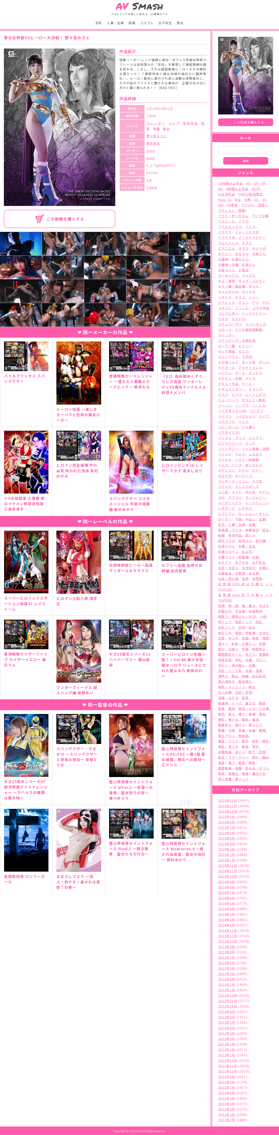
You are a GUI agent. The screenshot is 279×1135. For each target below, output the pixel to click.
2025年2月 (226, 854)
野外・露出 (260, 757)
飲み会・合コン (257, 768)
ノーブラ (242, 405)
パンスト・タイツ (231, 438)
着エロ (250, 703)
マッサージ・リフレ (233, 481)
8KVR (256, 188)
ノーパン (225, 405)
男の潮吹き (226, 681)
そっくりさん (228, 356)
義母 (255, 719)
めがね (250, 492)
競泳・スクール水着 (254, 708)
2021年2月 (226, 1114)
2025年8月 (226, 822)
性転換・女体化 (257, 632)
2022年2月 (226, 1049)
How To (225, 199)
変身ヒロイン (228, 551)
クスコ (240, 297)
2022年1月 (226, 1055)
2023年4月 (226, 973)
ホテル (243, 470)
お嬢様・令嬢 (228, 264)
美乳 (221, 719)
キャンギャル (228, 291)
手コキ (233, 638)
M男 (248, 199)
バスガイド (226, 421)
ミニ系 (223, 492)
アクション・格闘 (231, 210)
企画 (252, 524)
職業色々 (225, 725)
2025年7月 (226, 827)
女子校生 (165, 22)
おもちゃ (242, 253)
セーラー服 (226, 345)
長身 (221, 762)
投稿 (245, 638)
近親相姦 (225, 752)
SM (220, 205)
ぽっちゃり (253, 465)
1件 (149, 180)
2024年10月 (227, 876)
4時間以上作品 (237, 188)
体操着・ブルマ (230, 530)
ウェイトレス (228, 243)
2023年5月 (226, 968)
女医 (255, 557)
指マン (223, 643)
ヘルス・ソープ (230, 465)
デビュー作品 (228, 383)
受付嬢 (261, 540)
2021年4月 (226, 1103)
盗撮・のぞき (228, 697)
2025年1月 (226, 860)
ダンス (264, 362)
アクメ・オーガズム (233, 216)
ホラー (257, 470)
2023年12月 (227, 930)
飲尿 (221, 773)
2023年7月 (226, 957)
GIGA (150, 150)
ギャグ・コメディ (252, 280)
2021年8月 (226, 1082)
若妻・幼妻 (247, 730)
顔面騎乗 (225, 768)
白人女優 (225, 692)
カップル (249, 275)
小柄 (263, 616)
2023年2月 (226, 984)
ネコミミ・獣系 (253, 400)
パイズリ (256, 410)
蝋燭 (262, 730)
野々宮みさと (156, 136)
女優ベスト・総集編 (233, 557)
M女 (238, 199)
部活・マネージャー (233, 757)
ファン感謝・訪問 (255, 448)
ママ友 (257, 481)
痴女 (166, 128)
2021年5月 (226, 1098)
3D (248, 183)
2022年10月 (227, 1006)
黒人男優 (225, 779)
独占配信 (259, 676)
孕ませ (264, 605)
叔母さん (245, 540)
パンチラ (256, 438)
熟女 (180, 22)
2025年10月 (227, 811)
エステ (247, 243)
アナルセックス (230, 226)
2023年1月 (226, 990)
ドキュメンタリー (231, 389)
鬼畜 (245, 773)
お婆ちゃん (240, 259)
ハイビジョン (245, 416)
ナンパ (237, 394)
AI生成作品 (226, 194)
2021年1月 (226, 1120)
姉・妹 (233, 605)
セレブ (244, 351)
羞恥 (245, 719)
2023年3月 (226, 979)
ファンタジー (228, 448)
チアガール (226, 367)
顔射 (252, 762)
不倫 (238, 519)
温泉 (259, 670)
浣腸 (252, 665)
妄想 (245, 578)
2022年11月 (227, 1000)
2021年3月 (226, 1109)
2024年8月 (226, 887)
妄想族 (257, 578)
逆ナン (240, 752)
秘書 (221, 708)
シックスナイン (253, 313)
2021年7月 (226, 1087)
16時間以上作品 (230, 183)
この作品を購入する (248, 122)
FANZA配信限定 (251, 194)
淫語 (248, 670)
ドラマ (223, 394)
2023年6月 (226, 963)
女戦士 (264, 567)
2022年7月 (226, 1022)
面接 (241, 762)
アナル (244, 221)
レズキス (245, 508)
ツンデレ (225, 373)
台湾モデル (226, 546)
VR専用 (232, 205)
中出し (250, 519)
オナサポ (259, 248)
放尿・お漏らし (243, 643)
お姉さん (259, 253)
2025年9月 (226, 816)
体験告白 (252, 530)
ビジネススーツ (230, 443)
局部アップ (243, 622)
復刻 (238, 632)
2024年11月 (227, 871)
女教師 (240, 573)
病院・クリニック (231, 687)
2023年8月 (226, 952)
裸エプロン (226, 735)
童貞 (231, 708)
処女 (265, 530)
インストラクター (251, 237)
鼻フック (242, 779)
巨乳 (99, 22)
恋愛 (221, 638)
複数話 (243, 735)
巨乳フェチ (226, 627)
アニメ (250, 226)
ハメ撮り (248, 427)
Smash (139, 6)
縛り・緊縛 (247, 714)
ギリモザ (248, 291)
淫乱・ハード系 (230, 670)
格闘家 (264, 654)
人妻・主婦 (115, 22)
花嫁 (231, 730)
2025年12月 (227, 800)
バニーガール (228, 427)
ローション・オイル (253, 513)
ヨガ (221, 497)
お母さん (249, 264)
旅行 (221, 649)
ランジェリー (255, 497)
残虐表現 (225, 660)
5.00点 (151, 187)
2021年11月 (227, 1065)
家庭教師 (255, 611)
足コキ (233, 746)
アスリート (226, 221)
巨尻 (241, 627)
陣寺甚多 (153, 143)
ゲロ (265, 302)
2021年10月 (227, 1071)
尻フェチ (225, 622)
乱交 (221, 524)
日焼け (233, 649)
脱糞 (221, 730)
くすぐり (225, 297)
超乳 (221, 746)
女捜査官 (225, 573)
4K (220, 188)
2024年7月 (226, 892)
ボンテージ (243, 475)
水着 (248, 660)
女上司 (247, 551)
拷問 (265, 638)
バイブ (174, 123)
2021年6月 (226, 1093)
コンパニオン (228, 313)
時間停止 (259, 649)
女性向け (248, 567)
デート (240, 373)
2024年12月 (227, 865)
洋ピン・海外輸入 (231, 665)
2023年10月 (227, 941)
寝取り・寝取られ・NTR (237, 616)
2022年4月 (226, 1038)
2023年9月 (226, 946)
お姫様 (223, 259)
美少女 (233, 719)
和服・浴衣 (247, 546)
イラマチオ (226, 237)
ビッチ (250, 443)
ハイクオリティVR (232, 410)
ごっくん (242, 308)
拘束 (255, 638)
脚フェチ (255, 725)
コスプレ (147, 22)
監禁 (245, 697)
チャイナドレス (250, 367)
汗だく (261, 660)
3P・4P (260, 183)
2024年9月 (226, 881)
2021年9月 (226, 1076)
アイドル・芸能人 (254, 205)
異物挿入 (245, 681)
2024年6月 (226, 898)
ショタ (223, 318)
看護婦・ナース (230, 703)
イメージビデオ (247, 232)
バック (243, 421)
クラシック (226, 302)
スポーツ (225, 329)
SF (264, 199)
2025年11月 (227, 806)
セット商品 (226, 351)
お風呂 (244, 270)
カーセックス (228, 275)
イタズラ (225, 232)
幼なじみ (225, 632)
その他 (247, 356)
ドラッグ (255, 389)
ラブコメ (235, 497)
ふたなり (255, 454)
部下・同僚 (257, 752)
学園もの (225, 611)
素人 (231, 714)
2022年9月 (226, 1011)
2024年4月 (226, 908)
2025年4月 (226, 843)
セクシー (245, 345)
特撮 (156, 128)
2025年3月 (226, 849)
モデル (264, 492)
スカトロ (238, 318)
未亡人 (250, 654)
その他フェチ (228, 362)
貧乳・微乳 (260, 741)
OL (256, 199)
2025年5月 (226, 838)
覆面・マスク (228, 741)
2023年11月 (227, 935)
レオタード (226, 508)
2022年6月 (226, 1028)
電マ (231, 762)
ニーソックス (255, 394)
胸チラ (240, 725)
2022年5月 (226, 1033)
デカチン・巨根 (230, 378)
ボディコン (226, 470)
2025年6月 (226, 833)
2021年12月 (227, 1060)
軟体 (245, 746)
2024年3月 (226, 914)
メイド (237, 492)
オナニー (225, 253)
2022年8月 (226, 1017)
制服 (132, 22)
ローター (225, 519)
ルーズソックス (230, 502)
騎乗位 (233, 773)
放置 (262, 643)
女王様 (254, 573)
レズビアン (226, 513)
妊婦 (221, 605)
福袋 (262, 703)
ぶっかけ (225, 459)
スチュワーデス (230, 324)
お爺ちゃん (226, 270)
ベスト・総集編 (247, 459)
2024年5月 (226, 903)
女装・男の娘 (228, 578)
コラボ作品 (260, 308)
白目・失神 (243, 692)
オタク (244, 248)
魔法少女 (259, 773)
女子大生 (242, 562)
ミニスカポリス (247, 486)
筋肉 (221, 714)
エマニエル (226, 248)
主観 (262, 519)
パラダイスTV (229, 432)
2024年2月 (226, 919)
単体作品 (190, 123)
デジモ (250, 378)
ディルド (255, 373)
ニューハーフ (228, 400)
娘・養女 (249, 605)
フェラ (240, 454)
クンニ (243, 302)
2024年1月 (226, 925)
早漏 (245, 649)
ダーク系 (248, 362)
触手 (245, 741)
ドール (247, 383)
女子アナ (225, 562)
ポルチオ (225, 475)
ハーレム (259, 405)
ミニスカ (225, 486)
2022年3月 (226, 1044)
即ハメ (250, 535)
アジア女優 (260, 216)
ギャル (254, 286)
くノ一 (254, 297)
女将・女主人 (228, 567)
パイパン (225, 416)
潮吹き (223, 676)
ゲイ (255, 302)
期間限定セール (230, 654)
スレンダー (155, 123)
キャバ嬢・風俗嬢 (231, 286)
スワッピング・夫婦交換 (237, 340)
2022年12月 (227, 995)
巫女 (252, 627)
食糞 (238, 768)
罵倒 (262, 714)
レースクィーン (257, 502)
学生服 (240, 611)
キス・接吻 (226, 280)
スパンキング (255, 324)
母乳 (238, 660)
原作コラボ (226, 540)
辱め (255, 746)
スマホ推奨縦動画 (248, 329)
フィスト (225, 454)
